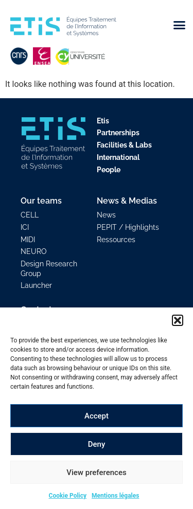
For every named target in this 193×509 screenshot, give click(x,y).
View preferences (96, 472)
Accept (96, 416)
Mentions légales (115, 495)
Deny (97, 444)
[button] (177, 320)
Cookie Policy (68, 495)
